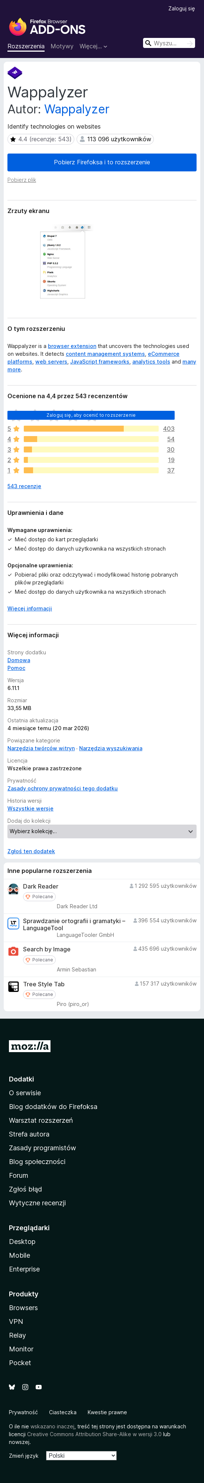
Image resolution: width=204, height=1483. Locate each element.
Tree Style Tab (44, 984)
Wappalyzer (77, 109)
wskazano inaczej (52, 1426)
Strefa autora (29, 1134)
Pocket (20, 1363)
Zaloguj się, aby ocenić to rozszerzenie (91, 415)
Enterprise (24, 1269)
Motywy (62, 46)
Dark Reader (40, 886)
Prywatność (23, 1412)
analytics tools (151, 361)
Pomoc (16, 668)
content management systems (105, 354)
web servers (51, 361)
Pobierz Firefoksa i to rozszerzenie (102, 162)
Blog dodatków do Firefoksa (53, 1106)
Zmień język (24, 1456)
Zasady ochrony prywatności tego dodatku (62, 788)
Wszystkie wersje (30, 808)
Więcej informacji (29, 608)
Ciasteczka (63, 1412)
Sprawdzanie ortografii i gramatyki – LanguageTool (74, 925)
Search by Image (47, 949)
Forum (18, 1175)
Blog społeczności (37, 1162)
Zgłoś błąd (25, 1189)
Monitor (21, 1349)
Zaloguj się (181, 8)
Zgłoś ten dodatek (31, 851)
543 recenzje (24, 486)
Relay (17, 1335)
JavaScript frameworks (99, 361)
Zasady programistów (42, 1148)
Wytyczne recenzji (37, 1203)
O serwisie (25, 1093)
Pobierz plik (21, 180)
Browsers (23, 1308)
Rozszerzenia (26, 46)
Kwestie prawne (107, 1412)
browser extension (72, 346)
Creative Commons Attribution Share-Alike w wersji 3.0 (94, 1434)
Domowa (18, 660)
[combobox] (169, 43)
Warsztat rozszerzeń (41, 1120)
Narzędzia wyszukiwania (110, 748)
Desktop (22, 1241)
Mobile (19, 1255)
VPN (16, 1321)
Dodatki (21, 1079)
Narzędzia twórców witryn (41, 748)
